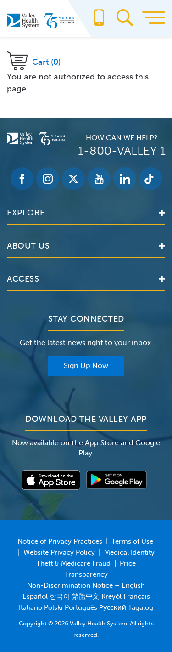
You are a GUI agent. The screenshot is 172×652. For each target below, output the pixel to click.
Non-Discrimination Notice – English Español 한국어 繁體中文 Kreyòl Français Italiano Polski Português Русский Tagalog (86, 596)
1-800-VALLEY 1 (122, 151)
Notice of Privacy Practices (59, 541)
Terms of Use (132, 541)
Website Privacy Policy (59, 552)
